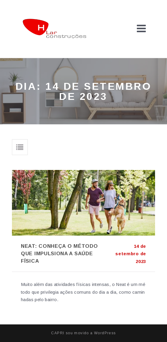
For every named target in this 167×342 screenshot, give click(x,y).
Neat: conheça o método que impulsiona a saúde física (59, 253)
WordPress (105, 333)
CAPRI (57, 333)
